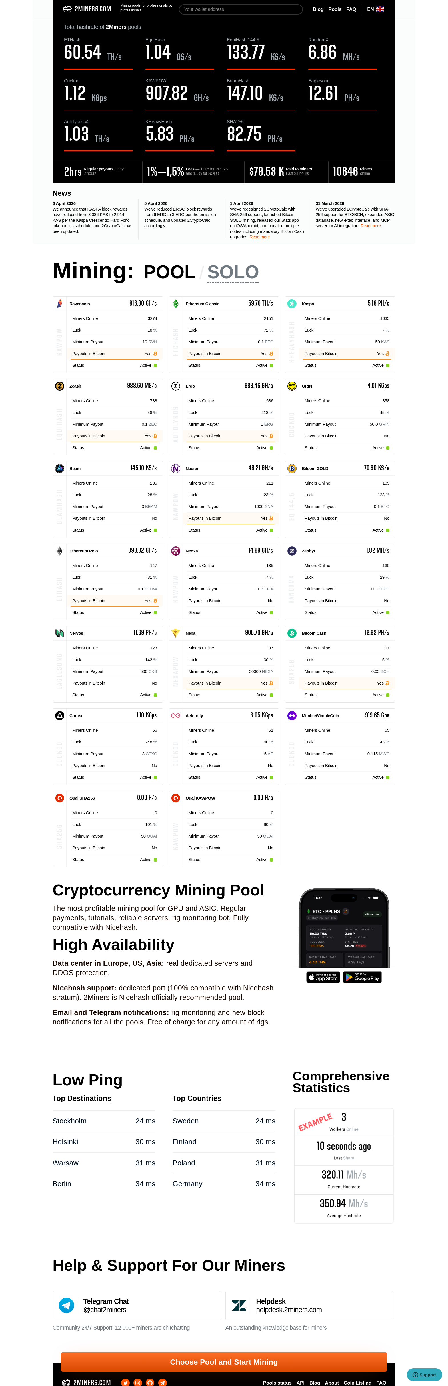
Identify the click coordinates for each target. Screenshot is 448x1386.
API (301, 1383)
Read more (259, 236)
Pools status (277, 1383)
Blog (314, 1383)
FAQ (381, 1383)
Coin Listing (357, 1383)
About (332, 1383)
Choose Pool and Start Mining (224, 1362)
